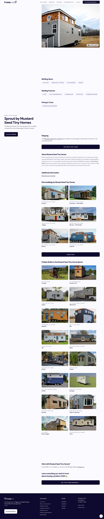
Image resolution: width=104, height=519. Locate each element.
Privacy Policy (81, 507)
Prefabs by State (44, 506)
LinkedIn (63, 508)
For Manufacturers (69, 2)
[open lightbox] (73, 26)
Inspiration (52, 2)
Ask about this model (71, 147)
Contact (78, 2)
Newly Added (43, 514)
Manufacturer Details (48, 176)
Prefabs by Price (44, 510)
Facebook (64, 504)
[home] (10, 2)
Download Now (11, 511)
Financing (59, 2)
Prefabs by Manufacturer (46, 512)
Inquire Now (71, 254)
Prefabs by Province (44, 508)
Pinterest (64, 506)
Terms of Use (81, 505)
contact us (80, 467)
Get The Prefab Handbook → (70, 482)
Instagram (64, 501)
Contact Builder (11, 134)
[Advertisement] (71, 63)
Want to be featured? (45, 504)
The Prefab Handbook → (91, 2)
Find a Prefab (43, 2)
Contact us (42, 501)
